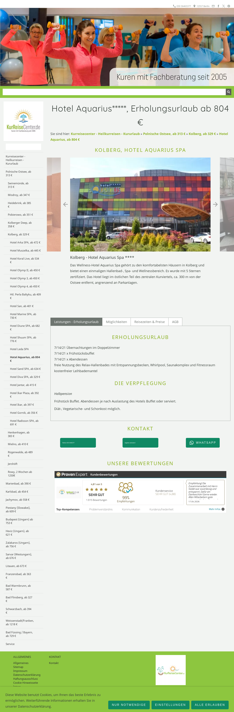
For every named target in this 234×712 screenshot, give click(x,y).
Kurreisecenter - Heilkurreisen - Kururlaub (105, 134)
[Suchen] (114, 92)
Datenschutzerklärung (26, 675)
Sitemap (18, 667)
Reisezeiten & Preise (149, 322)
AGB (175, 322)
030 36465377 (182, 6)
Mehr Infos (217, 509)
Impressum (20, 671)
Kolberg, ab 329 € (202, 134)
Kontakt (53, 663)
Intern (17, 686)
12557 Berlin (201, 6)
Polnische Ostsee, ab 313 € (164, 134)
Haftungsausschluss (25, 678)
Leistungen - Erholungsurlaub (76, 322)
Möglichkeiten (116, 322)
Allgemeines (20, 663)
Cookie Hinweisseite (25, 682)
